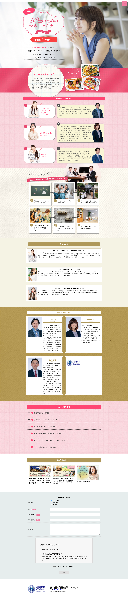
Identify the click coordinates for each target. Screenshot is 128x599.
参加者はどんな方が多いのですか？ (45, 419)
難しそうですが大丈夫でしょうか (44, 426)
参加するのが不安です (40, 412)
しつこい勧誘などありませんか (43, 447)
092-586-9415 (57, 590)
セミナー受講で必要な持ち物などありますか (48, 440)
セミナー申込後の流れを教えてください (46, 433)
